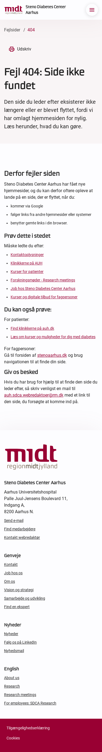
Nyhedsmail (14, 651)
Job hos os (13, 573)
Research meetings (20, 694)
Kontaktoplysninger (27, 254)
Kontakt (11, 564)
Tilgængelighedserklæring (28, 728)
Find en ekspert (17, 607)
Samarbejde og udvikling (24, 598)
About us (11, 678)
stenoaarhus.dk (52, 355)
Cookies (13, 738)
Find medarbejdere (19, 529)
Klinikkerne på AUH (26, 263)
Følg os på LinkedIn (20, 642)
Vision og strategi (18, 590)
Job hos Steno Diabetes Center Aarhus (43, 288)
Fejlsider (12, 29)
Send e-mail (13, 520)
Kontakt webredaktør (22, 537)
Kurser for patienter (27, 271)
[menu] (92, 10)
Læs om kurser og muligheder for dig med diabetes (53, 337)
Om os (9, 581)
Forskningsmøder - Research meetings (43, 280)
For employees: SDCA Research (30, 703)
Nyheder (11, 634)
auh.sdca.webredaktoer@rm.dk (33, 395)
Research (12, 686)
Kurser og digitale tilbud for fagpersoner (44, 297)
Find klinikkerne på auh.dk (32, 328)
